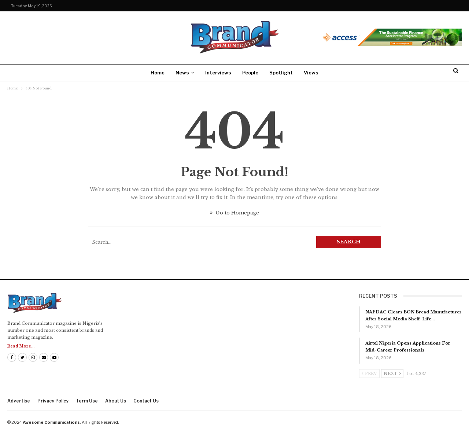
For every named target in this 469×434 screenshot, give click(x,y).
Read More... (20, 346)
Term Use (87, 401)
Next (392, 373)
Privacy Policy (53, 401)
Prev (369, 373)
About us (115, 401)
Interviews (218, 73)
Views (311, 73)
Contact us (146, 401)
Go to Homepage (234, 213)
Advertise (18, 401)
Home (158, 73)
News (182, 73)
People (250, 73)
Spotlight (281, 73)
